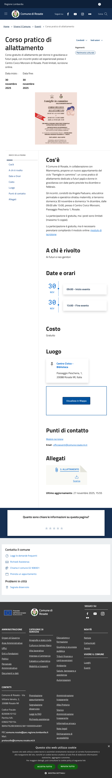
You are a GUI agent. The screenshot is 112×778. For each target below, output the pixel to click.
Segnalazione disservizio (35, 707)
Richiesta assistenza (39, 719)
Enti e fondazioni (10, 653)
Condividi (82, 40)
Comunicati (89, 643)
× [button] (109, 746)
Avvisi (87, 648)
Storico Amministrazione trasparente (65, 714)
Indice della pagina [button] (17, 155)
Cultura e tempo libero (40, 645)
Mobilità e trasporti (38, 666)
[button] (56, 773)
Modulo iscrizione (54, 439)
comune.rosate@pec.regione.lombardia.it (27, 732)
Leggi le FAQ (35, 714)
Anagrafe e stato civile (40, 640)
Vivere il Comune (22, 26)
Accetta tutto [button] (44, 766)
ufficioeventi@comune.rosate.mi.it (70, 445)
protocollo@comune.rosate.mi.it (18, 740)
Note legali (62, 728)
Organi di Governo (11, 638)
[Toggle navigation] (6, 13)
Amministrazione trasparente (65, 697)
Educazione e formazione (63, 639)
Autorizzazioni (64, 680)
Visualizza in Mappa (76, 400)
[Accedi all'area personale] (100, 4)
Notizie (87, 638)
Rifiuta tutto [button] (68, 766)
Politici (5, 658)
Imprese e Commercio (39, 656)
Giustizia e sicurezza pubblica (67, 649)
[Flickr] (89, 14)
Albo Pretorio (63, 704)
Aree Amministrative (12, 643)
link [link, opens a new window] (84, 760)
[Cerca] (106, 14)
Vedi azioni (97, 40)
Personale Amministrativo (9, 666)
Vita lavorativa (36, 650)
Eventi (38, 26)
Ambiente (61, 665)
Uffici (4, 648)
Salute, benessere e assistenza (66, 673)
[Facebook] (67, 14)
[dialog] (56, 760)
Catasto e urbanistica (39, 661)
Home (6, 26)
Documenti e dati (10, 673)
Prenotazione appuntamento (36, 697)
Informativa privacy (66, 723)
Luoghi (87, 662)
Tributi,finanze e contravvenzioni (65, 658)
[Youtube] (74, 14)
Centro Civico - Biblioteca (65, 365)
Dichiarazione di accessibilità (64, 736)
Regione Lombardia (13, 4)
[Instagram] (81, 14)
